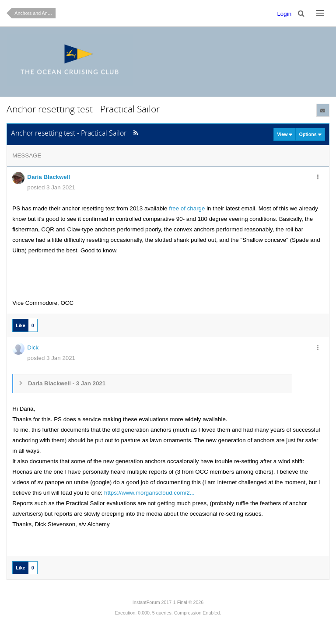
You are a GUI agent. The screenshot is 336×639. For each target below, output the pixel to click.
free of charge (187, 208)
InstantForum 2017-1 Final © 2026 (168, 602)
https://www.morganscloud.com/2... (149, 492)
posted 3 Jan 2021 (51, 187)
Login (284, 13)
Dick (32, 347)
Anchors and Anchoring (35, 13)
